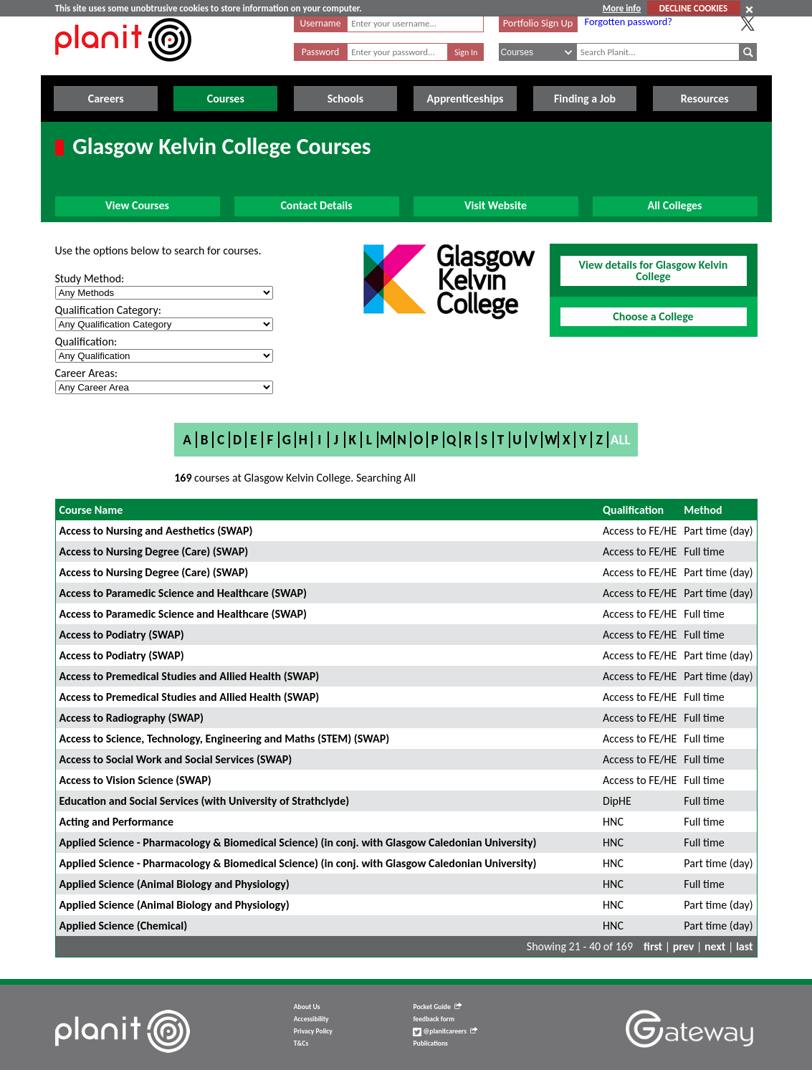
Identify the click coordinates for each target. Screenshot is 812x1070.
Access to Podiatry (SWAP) (121, 634)
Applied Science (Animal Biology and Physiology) (174, 884)
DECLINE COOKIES (693, 8)
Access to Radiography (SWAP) (131, 718)
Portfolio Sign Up (538, 22)
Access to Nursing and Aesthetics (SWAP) (156, 531)
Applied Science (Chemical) (123, 925)
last (744, 946)
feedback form (433, 1019)
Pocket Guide (437, 1007)
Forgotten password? (628, 21)
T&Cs (301, 1043)
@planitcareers (445, 1031)
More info (622, 8)
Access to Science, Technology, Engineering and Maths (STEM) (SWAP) (224, 738)
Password (320, 52)
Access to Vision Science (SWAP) (135, 780)
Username (320, 23)
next (714, 946)
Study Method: (90, 278)
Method (703, 510)
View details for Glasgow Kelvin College (653, 270)
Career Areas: (86, 373)
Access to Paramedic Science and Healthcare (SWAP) (183, 593)
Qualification (633, 510)
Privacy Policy (313, 1031)
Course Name (91, 510)
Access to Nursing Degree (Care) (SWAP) (154, 551)
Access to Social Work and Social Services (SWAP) (175, 759)
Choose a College (653, 316)
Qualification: (86, 341)
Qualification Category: (108, 310)
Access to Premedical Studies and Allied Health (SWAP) (189, 676)
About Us (307, 1007)
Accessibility (311, 1019)
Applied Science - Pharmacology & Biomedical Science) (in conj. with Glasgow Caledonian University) (298, 842)
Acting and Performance (116, 821)
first (653, 946)
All (621, 439)
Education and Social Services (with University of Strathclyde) (204, 801)
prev (683, 946)
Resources (705, 98)
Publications (430, 1043)
